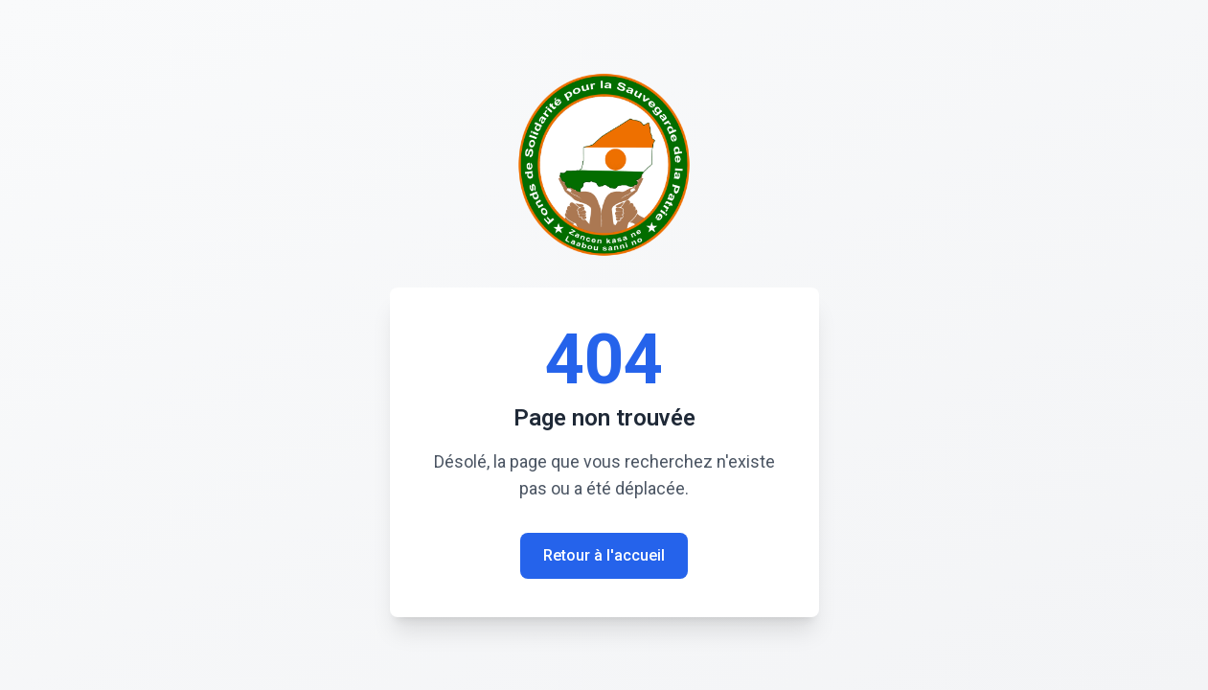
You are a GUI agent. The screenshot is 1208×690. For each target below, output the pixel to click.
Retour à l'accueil (604, 555)
